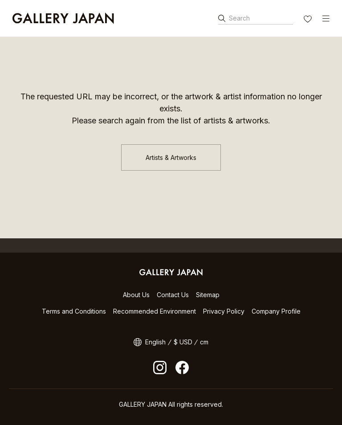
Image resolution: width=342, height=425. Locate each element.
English (155, 342)
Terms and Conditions (74, 311)
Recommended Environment (154, 311)
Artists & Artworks (171, 157)
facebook (182, 367)
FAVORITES (309, 20)
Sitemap (208, 294)
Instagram (160, 367)
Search (239, 18)
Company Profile (276, 311)
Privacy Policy (223, 311)
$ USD (183, 342)
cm (204, 342)
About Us (136, 294)
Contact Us (173, 294)
